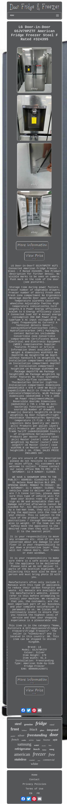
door (54, 734)
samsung (24, 744)
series (31, 740)
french (15, 739)
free (52, 754)
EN (30, 793)
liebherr (24, 730)
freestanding (37, 735)
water (36, 745)
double (44, 745)
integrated (52, 729)
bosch (36, 749)
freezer (39, 754)
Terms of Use (34, 788)
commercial (48, 759)
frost (15, 729)
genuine (28, 724)
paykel (13, 736)
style (55, 739)
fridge (41, 723)
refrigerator (23, 749)
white (34, 764)
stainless (20, 759)
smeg (51, 749)
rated (52, 724)
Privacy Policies (34, 784)
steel (18, 724)
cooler (23, 740)
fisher (44, 750)
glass (42, 730)
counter (32, 760)
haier (38, 740)
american (22, 754)
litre (50, 745)
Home (34, 775)
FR (38, 793)
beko (39, 760)
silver (21, 735)
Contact (34, 779)
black (33, 729)
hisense (46, 740)
